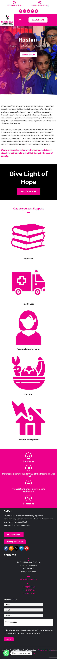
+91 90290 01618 (14, 6)
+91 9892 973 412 (29, 593)
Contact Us (28, 504)
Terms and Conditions (46, 650)
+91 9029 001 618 (28, 587)
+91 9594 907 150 (28, 590)
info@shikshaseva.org (40, 6)
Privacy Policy (29, 653)
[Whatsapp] (6, 653)
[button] (20, 20)
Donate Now (28, 461)
